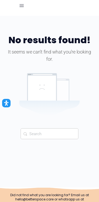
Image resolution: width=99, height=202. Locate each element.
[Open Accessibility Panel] (6, 103)
